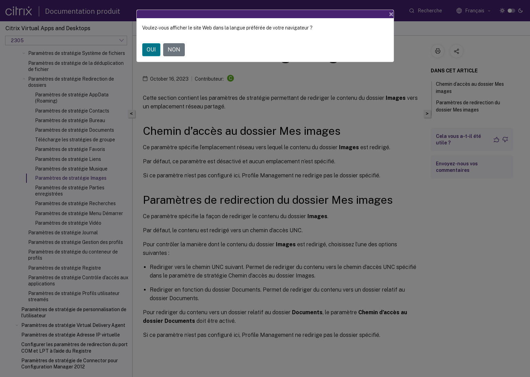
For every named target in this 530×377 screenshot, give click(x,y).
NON (174, 49)
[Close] (391, 14)
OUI (151, 49)
